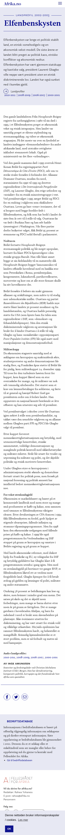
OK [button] (9, 828)
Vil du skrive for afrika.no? (17, 788)
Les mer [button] (23, 819)
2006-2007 (39, 95)
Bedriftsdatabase (20, 721)
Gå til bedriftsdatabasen (19, 760)
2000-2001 (54, 95)
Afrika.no (12, 3)
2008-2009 (24, 95)
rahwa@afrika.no (21, 795)
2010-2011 (9, 95)
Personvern (9, 799)
